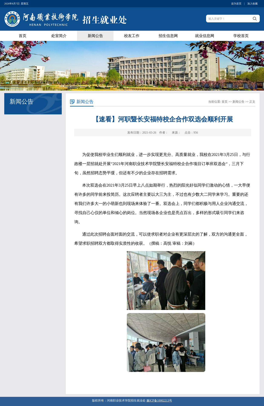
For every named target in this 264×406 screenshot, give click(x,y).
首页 (22, 36)
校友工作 (131, 36)
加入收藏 (252, 3)
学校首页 (241, 36)
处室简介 (59, 36)
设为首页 (236, 3)
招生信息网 (168, 36)
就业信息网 (204, 36)
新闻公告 (95, 36)
